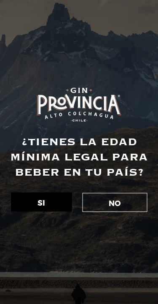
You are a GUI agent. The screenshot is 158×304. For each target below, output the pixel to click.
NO (115, 204)
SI (41, 203)
